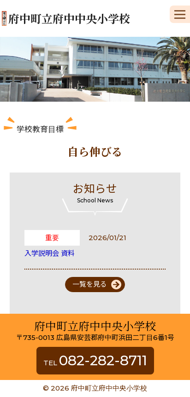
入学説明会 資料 (49, 253)
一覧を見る (89, 284)
